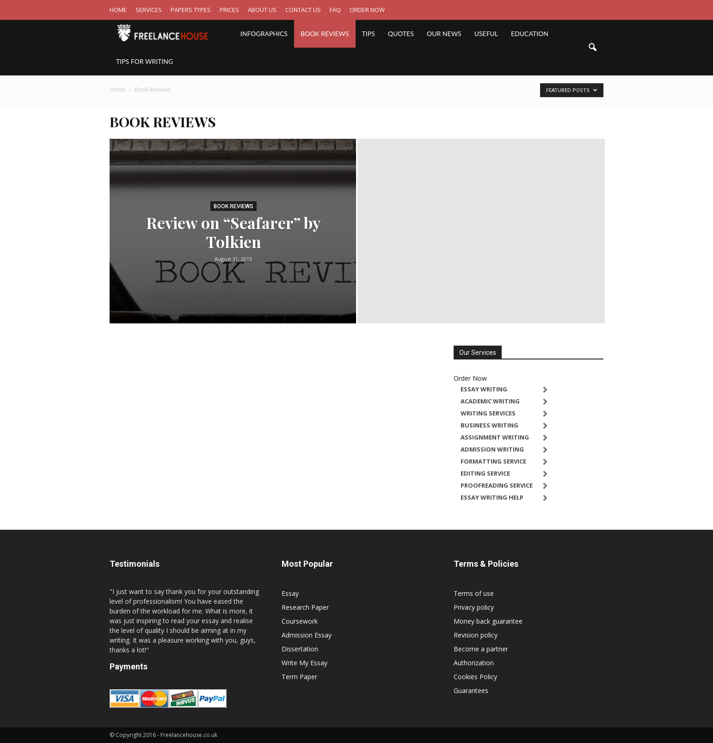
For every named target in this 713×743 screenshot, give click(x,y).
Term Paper (299, 676)
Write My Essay (304, 662)
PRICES (229, 10)
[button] (592, 48)
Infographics (264, 33)
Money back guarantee (488, 621)
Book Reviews (325, 33)
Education (529, 33)
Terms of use (474, 593)
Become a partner (481, 648)
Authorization (474, 662)
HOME (118, 10)
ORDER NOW (367, 10)
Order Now (470, 378)
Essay (290, 593)
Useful (486, 33)
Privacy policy (474, 607)
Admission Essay (307, 635)
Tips (368, 33)
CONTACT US (303, 10)
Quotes (401, 33)
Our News (444, 33)
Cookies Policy (475, 676)
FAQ (335, 10)
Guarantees (471, 690)
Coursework (300, 621)
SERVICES (148, 10)
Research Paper (305, 607)
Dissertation (300, 648)
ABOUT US (262, 10)
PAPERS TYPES (191, 10)
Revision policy (476, 635)
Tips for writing (144, 61)
